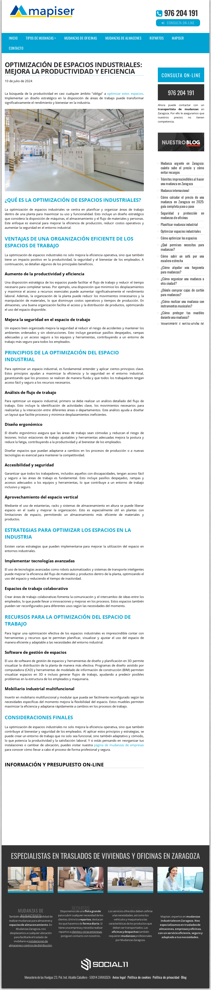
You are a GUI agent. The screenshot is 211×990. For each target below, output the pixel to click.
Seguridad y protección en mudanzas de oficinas (182, 215)
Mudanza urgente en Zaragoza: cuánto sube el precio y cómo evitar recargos (182, 168)
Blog (183, 977)
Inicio (13, 38)
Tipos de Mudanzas (40, 38)
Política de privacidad (166, 977)
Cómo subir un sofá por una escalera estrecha (182, 258)
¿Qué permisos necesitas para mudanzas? (182, 247)
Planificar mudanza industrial (179, 224)
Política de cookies (139, 977)
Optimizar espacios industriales (181, 231)
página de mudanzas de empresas (119, 745)
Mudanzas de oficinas (80, 38)
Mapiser (178, 38)
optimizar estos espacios (125, 94)
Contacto (16, 48)
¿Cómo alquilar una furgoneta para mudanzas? (182, 269)
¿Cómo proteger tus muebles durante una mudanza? (182, 315)
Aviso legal (119, 977)
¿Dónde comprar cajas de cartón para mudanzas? (182, 292)
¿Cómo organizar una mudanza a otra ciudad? (182, 281)
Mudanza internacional (175, 190)
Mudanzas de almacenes (123, 38)
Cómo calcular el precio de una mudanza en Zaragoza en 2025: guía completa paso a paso (182, 202)
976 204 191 (181, 12)
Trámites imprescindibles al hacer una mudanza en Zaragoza (182, 181)
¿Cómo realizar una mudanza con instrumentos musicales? (182, 303)
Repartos (157, 38)
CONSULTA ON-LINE (181, 75)
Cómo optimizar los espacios (179, 237)
